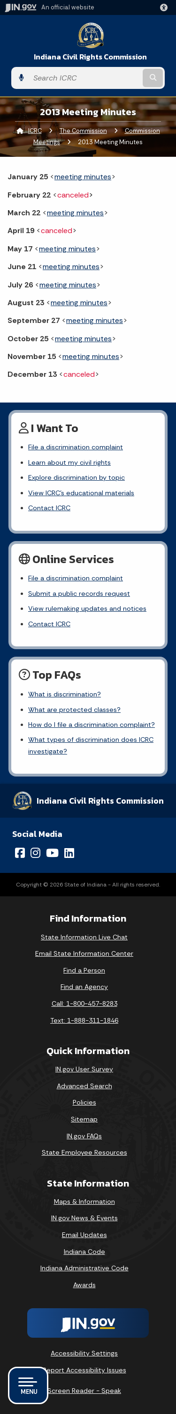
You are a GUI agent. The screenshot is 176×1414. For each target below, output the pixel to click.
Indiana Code (84, 1251)
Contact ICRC (49, 508)
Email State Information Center (84, 953)
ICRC (35, 131)
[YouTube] (52, 852)
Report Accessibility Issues (84, 1370)
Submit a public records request (79, 593)
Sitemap (84, 1119)
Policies (84, 1102)
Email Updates (84, 1235)
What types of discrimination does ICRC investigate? (90, 745)
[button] (165, 7)
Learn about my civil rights (69, 462)
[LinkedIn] (69, 852)
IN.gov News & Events (84, 1218)
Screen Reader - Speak (84, 1390)
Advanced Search (84, 1086)
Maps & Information (84, 1201)
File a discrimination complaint (75, 447)
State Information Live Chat (84, 937)
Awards (84, 1285)
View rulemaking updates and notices (87, 608)
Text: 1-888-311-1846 (84, 1020)
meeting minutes (82, 177)
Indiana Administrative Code (84, 1268)
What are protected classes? (74, 709)
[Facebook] (20, 852)
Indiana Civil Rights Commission (90, 56)
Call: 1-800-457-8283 (84, 1003)
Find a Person (84, 970)
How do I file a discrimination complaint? (91, 724)
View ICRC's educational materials (81, 493)
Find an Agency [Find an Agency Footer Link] (84, 986)
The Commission (83, 131)
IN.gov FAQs (84, 1136)
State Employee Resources (84, 1152)
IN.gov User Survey (84, 1069)
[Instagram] (35, 852)
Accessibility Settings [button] (84, 1353)
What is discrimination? (64, 694)
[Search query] (85, 78)
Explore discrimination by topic (76, 477)
